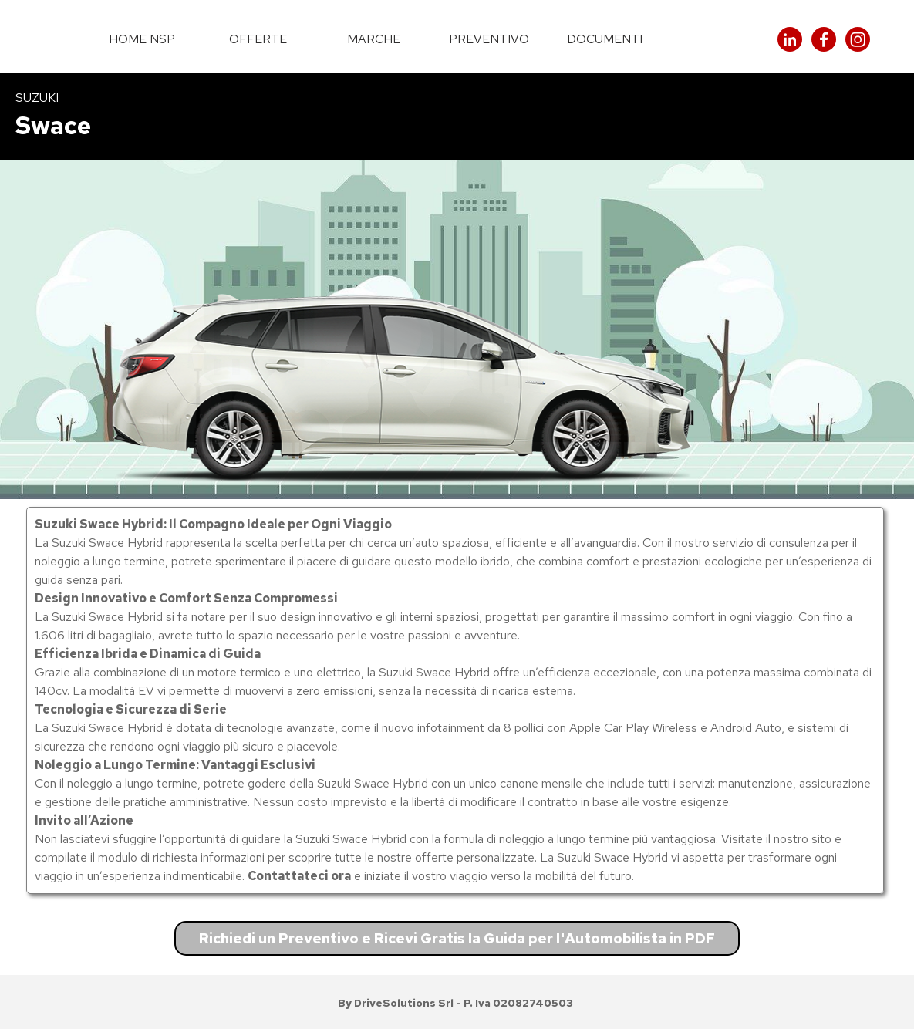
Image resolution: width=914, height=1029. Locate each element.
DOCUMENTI (604, 39)
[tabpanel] (457, 116)
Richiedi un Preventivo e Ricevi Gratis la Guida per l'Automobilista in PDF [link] (457, 938)
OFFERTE (258, 39)
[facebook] (823, 39)
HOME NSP (142, 39)
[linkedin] (789, 39)
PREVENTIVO (489, 39)
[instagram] (857, 39)
